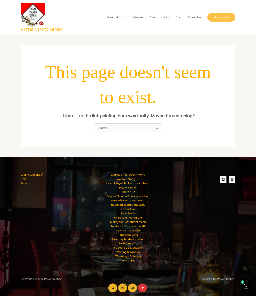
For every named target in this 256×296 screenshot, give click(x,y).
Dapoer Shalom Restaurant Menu (128, 196)
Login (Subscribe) (32, 175)
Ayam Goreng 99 (128, 179)
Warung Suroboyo (128, 252)
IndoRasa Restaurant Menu (128, 205)
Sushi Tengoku (128, 243)
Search (25, 183)
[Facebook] (223, 179)
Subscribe (194, 17)
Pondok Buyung (128, 235)
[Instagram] (232, 179)
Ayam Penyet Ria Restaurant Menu (128, 183)
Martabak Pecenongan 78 (128, 226)
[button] (221, 17)
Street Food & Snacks (128, 247)
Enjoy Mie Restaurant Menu (128, 200)
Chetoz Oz (128, 192)
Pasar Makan (117, 17)
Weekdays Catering (128, 256)
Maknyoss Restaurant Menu (128, 222)
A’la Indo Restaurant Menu (128, 175)
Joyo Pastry (128, 213)
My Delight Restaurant (128, 217)
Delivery (140, 17)
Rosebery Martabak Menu (128, 239)
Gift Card (128, 260)
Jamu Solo (128, 209)
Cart (180, 17)
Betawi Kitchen (128, 187)
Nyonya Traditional (128, 230)
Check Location (161, 17)
